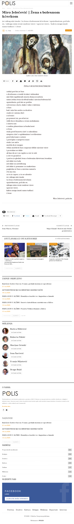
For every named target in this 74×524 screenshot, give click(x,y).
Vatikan (4, 467)
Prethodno (9, 268)
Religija (4, 454)
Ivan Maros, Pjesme (10, 228)
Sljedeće (18, 268)
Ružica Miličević (18, 329)
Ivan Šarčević (17, 353)
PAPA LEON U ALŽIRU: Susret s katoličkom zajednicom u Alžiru (27, 302)
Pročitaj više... (6, 406)
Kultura (68, 30)
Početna (10, 509)
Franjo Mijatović (18, 361)
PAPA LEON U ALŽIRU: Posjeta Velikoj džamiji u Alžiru (24, 308)
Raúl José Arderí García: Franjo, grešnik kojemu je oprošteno (26, 283)
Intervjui (8, 244)
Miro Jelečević (11, 212)
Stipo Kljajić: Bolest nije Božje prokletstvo (59, 229)
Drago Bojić (16, 369)
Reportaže (53, 509)
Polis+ (4, 476)
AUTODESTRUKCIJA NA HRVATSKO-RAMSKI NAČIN (22, 290)
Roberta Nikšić (17, 337)
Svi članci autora (16, 332)
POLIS (41, 520)
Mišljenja (5, 472)
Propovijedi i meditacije (10, 450)
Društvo (4, 458)
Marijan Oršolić (18, 345)
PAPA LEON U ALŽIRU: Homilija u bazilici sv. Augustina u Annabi (28, 296)
